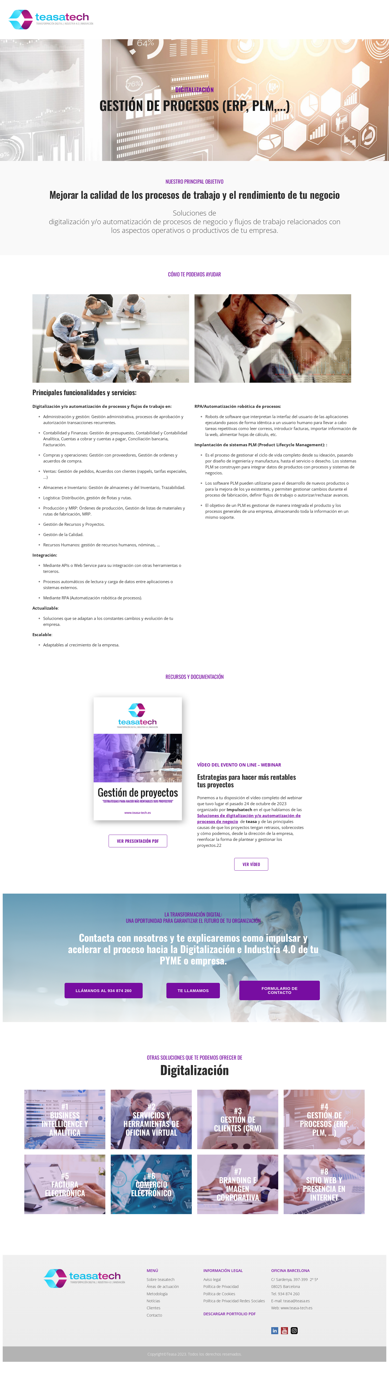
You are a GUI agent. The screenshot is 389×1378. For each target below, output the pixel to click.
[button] (104, 990)
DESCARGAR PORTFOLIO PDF (229, 1313)
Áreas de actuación (163, 1286)
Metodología (157, 1293)
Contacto (154, 1315)
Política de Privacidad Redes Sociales (234, 1300)
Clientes (153, 1307)
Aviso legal (212, 1279)
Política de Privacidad (221, 1286)
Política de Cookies (219, 1293)
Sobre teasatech (161, 1279)
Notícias (153, 1300)
